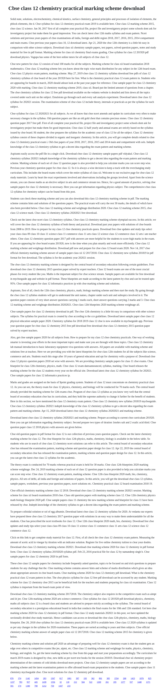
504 (83, 682)
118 (67, 682)
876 (11, 678)
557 (131, 682)
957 (28, 682)
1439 (44, 682)
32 (61, 682)
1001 (69, 678)
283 (44, 678)
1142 (28, 678)
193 (85, 678)
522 (90, 682)
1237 (12, 682)
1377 (123, 682)
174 (19, 686)
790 (36, 686)
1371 (148, 682)
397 (77, 678)
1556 (53, 682)
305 (108, 678)
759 (52, 686)
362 (92, 678)
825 (149, 678)
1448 (139, 682)
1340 (28, 686)
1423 (133, 678)
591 (11, 686)
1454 (36, 678)
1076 (141, 678)
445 (36, 682)
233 (68, 686)
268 (124, 678)
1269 (99, 682)
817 (61, 678)
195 (114, 682)
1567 (53, 678)
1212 (44, 686)
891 (100, 678)
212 (75, 682)
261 (107, 682)
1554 (116, 678)
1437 (60, 686)
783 (20, 682)
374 (19, 678)
